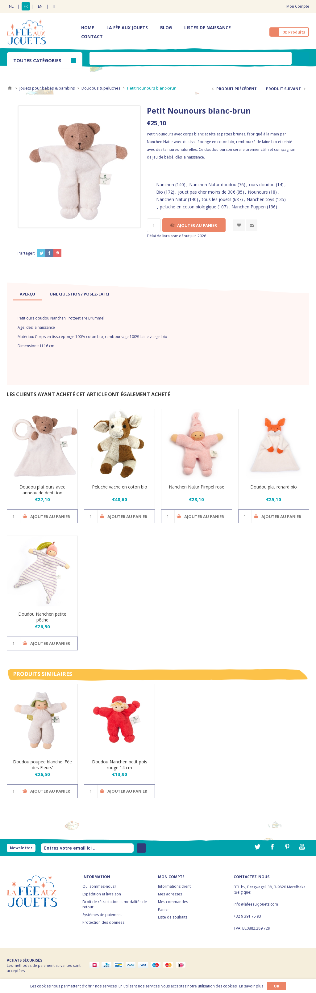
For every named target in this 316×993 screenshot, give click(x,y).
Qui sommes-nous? (99, 886)
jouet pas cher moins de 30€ (206, 192)
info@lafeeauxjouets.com (256, 904)
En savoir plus (251, 986)
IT (54, 6)
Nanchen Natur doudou (212, 184)
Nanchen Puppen (248, 207)
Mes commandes (173, 901)
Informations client (174, 886)
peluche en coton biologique (188, 207)
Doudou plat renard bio (273, 487)
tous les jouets (216, 199)
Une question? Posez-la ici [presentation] (79, 294)
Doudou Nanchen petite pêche (42, 617)
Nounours (258, 192)
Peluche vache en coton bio (119, 487)
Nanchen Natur (171, 199)
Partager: (26, 253)
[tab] (27, 293)
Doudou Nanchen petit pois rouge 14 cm (119, 764)
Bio (159, 192)
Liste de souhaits (172, 917)
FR (26, 6)
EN (40, 6)
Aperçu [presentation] (27, 294)
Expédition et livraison (101, 894)
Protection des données (103, 922)
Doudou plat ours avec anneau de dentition (42, 490)
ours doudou (262, 184)
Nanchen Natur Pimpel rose (196, 487)
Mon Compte (297, 6)
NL (11, 6)
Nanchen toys (260, 199)
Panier (163, 909)
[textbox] (190, 58)
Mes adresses (170, 894)
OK (276, 986)
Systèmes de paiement (102, 914)
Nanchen (165, 184)
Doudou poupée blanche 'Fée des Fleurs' (42, 764)
